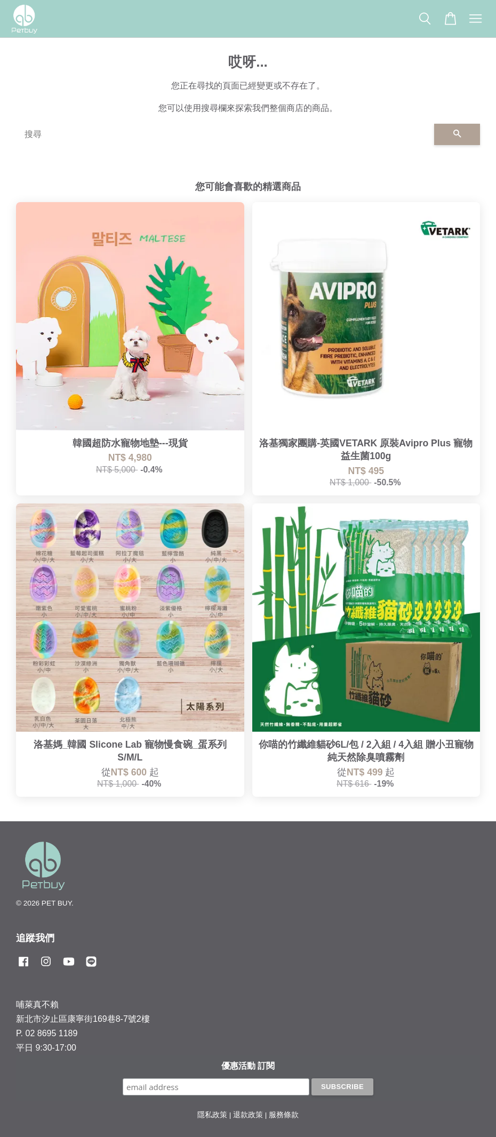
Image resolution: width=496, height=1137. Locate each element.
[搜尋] (225, 134)
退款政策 (248, 1115)
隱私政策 (212, 1115)
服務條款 (284, 1115)
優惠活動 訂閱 (248, 1065)
